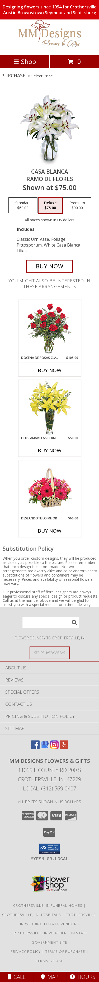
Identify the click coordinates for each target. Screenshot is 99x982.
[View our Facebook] (35, 747)
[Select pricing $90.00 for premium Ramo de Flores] (77, 205)
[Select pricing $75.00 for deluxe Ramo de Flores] (50, 205)
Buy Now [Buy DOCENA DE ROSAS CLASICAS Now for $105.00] (50, 370)
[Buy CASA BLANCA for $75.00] (49, 266)
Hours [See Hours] (82, 976)
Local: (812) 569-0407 (49, 788)
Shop (25, 61)
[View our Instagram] (54, 747)
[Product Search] (50, 622)
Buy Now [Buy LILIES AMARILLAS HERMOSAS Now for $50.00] (50, 450)
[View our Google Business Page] (45, 747)
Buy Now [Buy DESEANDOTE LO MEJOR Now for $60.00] (50, 530)
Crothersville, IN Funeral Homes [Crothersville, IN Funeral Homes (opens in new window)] (47, 905)
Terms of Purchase (65, 951)
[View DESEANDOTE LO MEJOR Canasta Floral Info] (49, 488)
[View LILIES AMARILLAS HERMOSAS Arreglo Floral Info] (49, 408)
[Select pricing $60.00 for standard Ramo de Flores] (23, 205)
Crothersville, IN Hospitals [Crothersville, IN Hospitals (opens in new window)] (31, 914)
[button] (49, 849)
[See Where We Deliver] (50, 652)
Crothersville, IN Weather (39, 933)
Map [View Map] (49, 976)
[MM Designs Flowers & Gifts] (49, 47)
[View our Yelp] (64, 747)
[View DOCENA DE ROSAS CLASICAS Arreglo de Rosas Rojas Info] (49, 327)
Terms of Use (49, 960)
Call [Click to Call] (16, 976)
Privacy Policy (26, 951)
